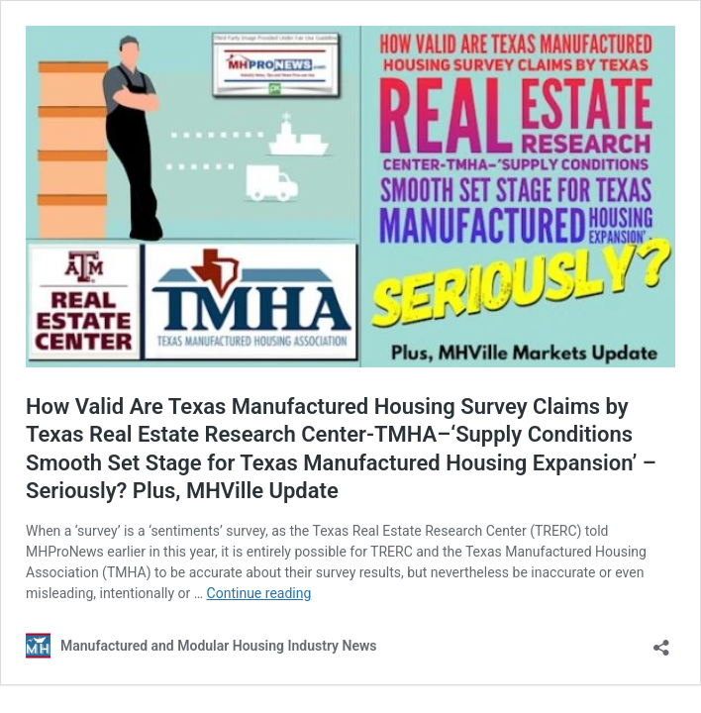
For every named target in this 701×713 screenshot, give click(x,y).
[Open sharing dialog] (661, 641)
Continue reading (259, 593)
